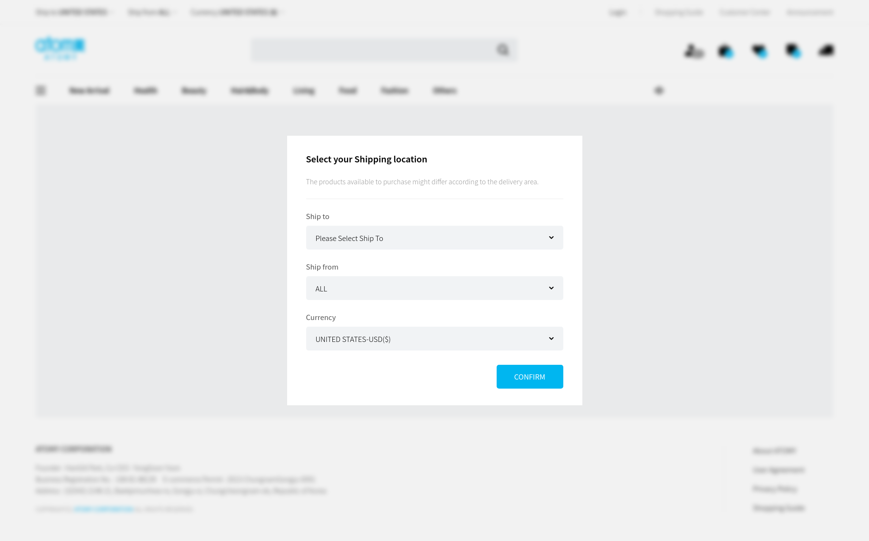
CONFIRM (529, 376)
